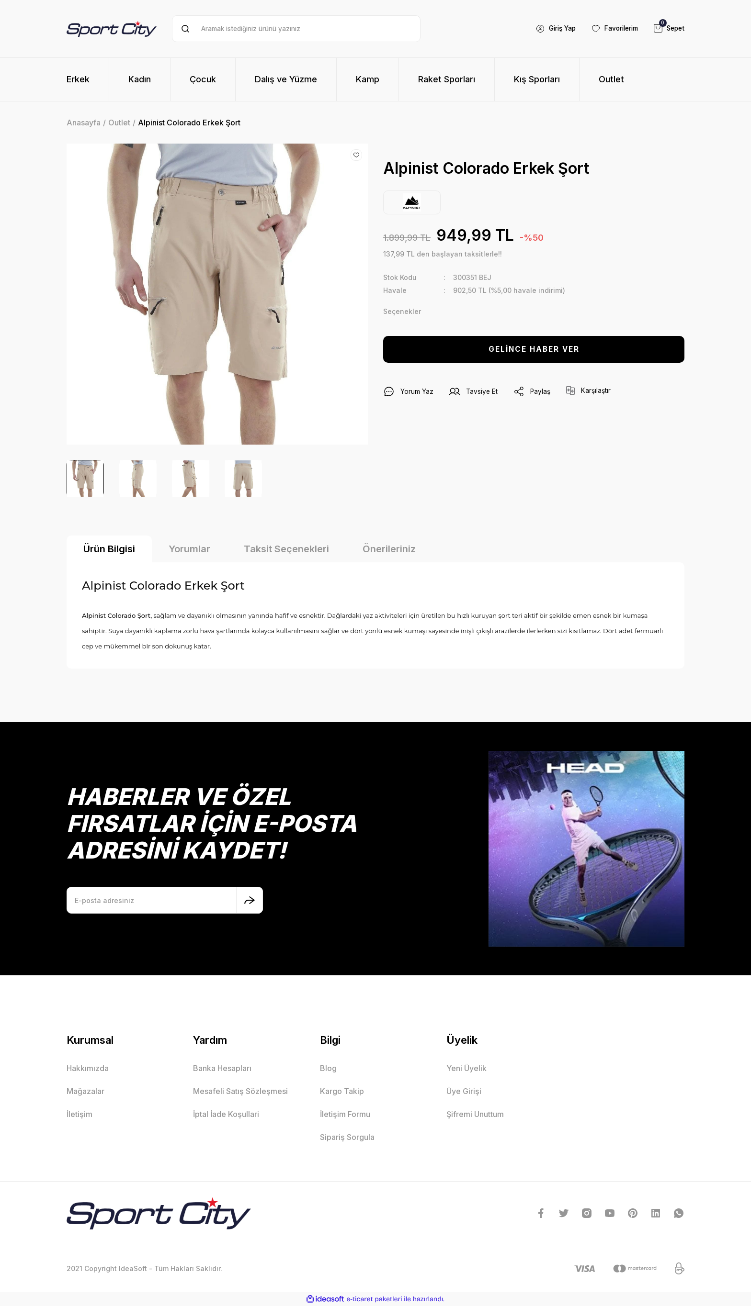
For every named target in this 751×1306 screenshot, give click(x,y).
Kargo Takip (342, 1091)
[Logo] (112, 28)
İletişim (79, 1114)
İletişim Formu (345, 1114)
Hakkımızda (88, 1068)
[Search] (296, 28)
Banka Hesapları (222, 1068)
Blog (328, 1068)
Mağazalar (85, 1091)
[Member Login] (548, 28)
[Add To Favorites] (356, 155)
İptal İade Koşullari (226, 1114)
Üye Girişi (463, 1091)
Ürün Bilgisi (109, 549)
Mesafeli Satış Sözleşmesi (240, 1091)
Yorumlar (189, 549)
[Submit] (249, 900)
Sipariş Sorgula (347, 1137)
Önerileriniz (389, 549)
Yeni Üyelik (466, 1068)
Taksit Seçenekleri (286, 549)
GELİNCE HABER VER (533, 349)
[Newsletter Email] (165, 900)
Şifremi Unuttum (475, 1114)
